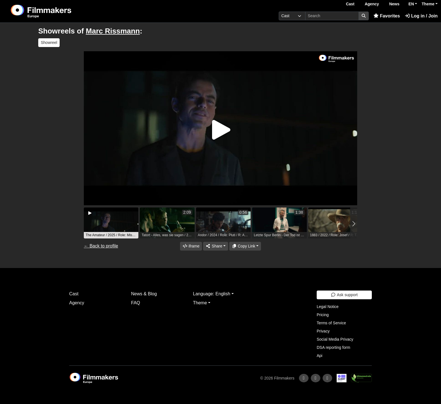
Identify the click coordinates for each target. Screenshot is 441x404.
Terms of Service (331, 323)
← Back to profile (101, 246)
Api (319, 355)
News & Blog (144, 293)
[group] (111, 222)
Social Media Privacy (335, 339)
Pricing (323, 315)
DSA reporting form (333, 347)
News (394, 4)
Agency (372, 4)
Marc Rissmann (113, 31)
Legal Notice (328, 306)
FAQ (135, 302)
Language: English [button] (211, 293)
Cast (350, 4)
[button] (353, 223)
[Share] (215, 246)
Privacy (323, 331)
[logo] (55, 11)
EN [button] (411, 4)
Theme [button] (428, 4)
